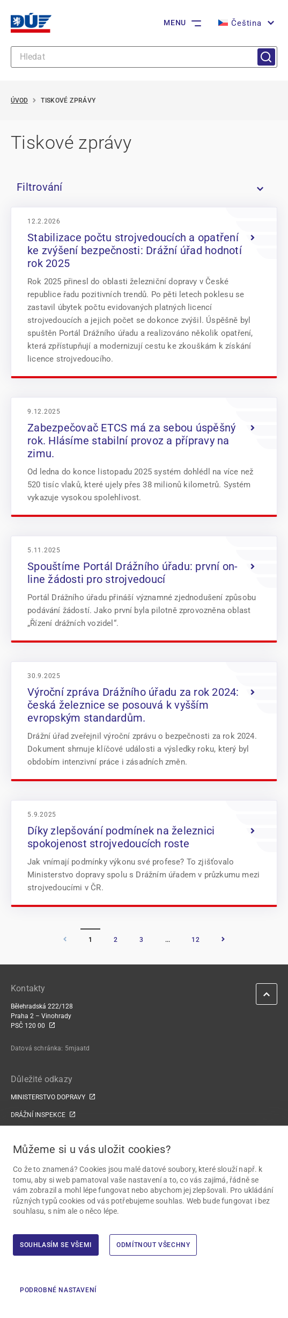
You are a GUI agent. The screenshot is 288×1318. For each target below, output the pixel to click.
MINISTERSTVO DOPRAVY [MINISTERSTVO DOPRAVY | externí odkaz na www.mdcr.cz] (48, 1097)
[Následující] (223, 940)
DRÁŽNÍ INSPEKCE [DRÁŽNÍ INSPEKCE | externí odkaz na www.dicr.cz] (38, 1115)
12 (195, 940)
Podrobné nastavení (58, 1290)
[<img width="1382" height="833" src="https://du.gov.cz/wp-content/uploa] (144, 588)
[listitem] (144, 187)
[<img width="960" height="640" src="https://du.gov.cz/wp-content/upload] (144, 291)
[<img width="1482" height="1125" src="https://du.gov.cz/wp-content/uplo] (144, 720)
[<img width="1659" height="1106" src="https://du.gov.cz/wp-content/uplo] (144, 456)
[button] (245, 23)
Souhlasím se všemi (56, 1245)
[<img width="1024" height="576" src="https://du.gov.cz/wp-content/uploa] (144, 852)
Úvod (19, 100)
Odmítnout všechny (153, 1245)
